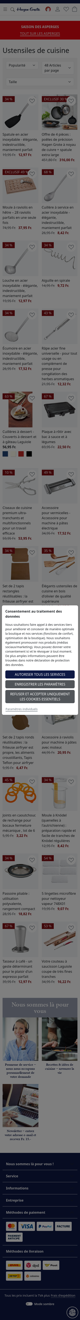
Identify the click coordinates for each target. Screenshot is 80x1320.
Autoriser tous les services (40, 674)
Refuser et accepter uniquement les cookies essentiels (40, 696)
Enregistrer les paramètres (40, 684)
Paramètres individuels (22, 709)
